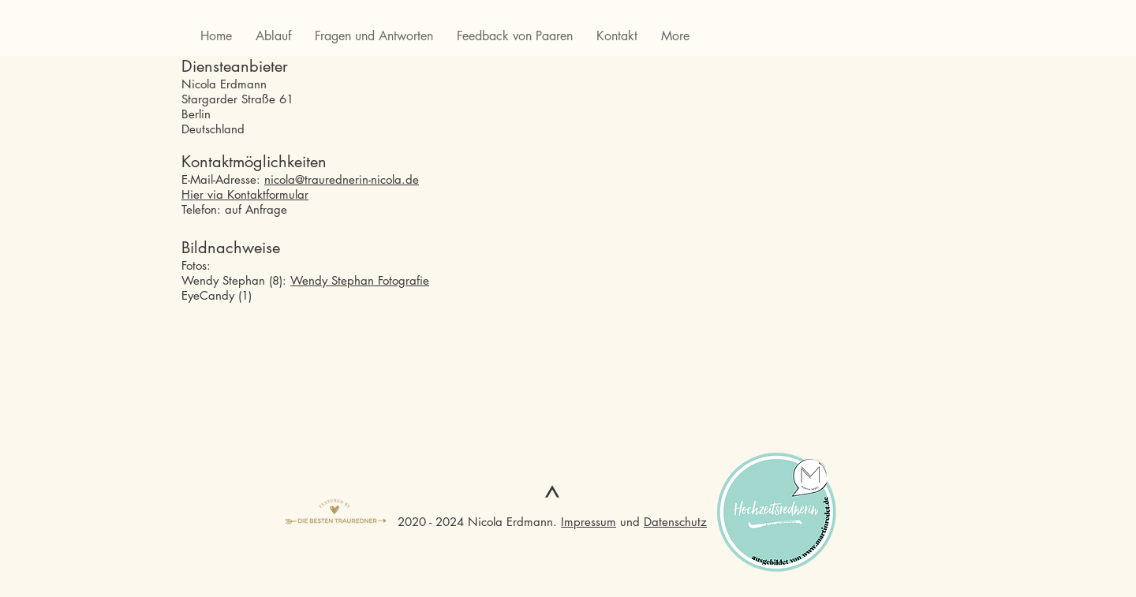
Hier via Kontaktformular (244, 194)
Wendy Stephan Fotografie (359, 280)
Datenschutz (675, 521)
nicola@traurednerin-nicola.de (341, 179)
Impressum (588, 521)
